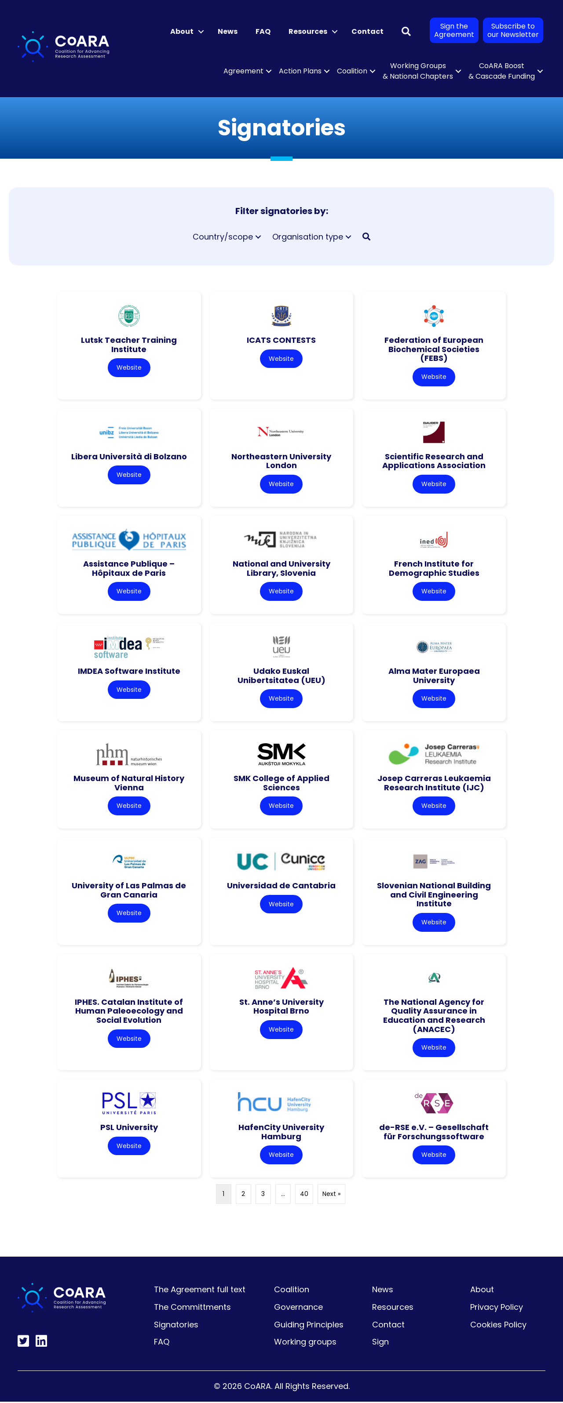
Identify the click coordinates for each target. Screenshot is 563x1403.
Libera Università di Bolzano (129, 456)
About (482, 1291)
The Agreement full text (199, 1291)
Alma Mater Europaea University (434, 676)
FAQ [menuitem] (263, 31)
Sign (380, 1343)
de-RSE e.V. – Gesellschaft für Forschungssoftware (434, 1133)
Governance (298, 1308)
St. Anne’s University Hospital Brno (281, 1007)
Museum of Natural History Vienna (128, 784)
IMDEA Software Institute (129, 671)
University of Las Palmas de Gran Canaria (129, 891)
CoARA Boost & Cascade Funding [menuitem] (501, 71)
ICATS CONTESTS (281, 339)
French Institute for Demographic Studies (434, 569)
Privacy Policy (496, 1308)
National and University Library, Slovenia (281, 569)
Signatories (176, 1325)
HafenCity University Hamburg (281, 1133)
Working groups (305, 1343)
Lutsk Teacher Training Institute (129, 344)
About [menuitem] (182, 31)
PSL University (129, 1128)
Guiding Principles (309, 1325)
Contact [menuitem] (367, 31)
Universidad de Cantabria (281, 886)
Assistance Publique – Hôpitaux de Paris (129, 569)
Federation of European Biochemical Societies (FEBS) (433, 348)
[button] (201, 31)
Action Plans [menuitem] (300, 71)
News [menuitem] (228, 31)
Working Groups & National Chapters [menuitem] (418, 71)
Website (129, 367)
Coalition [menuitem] (352, 71)
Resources (392, 1308)
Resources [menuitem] (308, 31)
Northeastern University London (281, 461)
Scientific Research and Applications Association (434, 461)
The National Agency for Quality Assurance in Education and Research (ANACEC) (434, 1016)
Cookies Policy (498, 1325)
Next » (331, 1195)
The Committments (192, 1308)
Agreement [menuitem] (243, 71)
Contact (388, 1325)
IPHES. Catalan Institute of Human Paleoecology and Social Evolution (129, 1011)
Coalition (291, 1291)
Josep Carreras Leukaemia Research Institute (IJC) (434, 784)
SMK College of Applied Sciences (281, 784)
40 (304, 1195)
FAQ (161, 1343)
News (382, 1291)
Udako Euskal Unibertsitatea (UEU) (281, 676)
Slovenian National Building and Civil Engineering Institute (434, 895)
